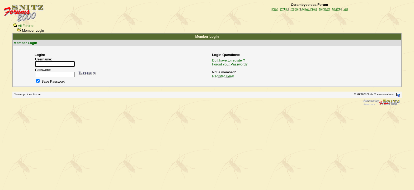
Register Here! (223, 76)
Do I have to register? (228, 60)
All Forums (26, 26)
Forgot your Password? (229, 64)
